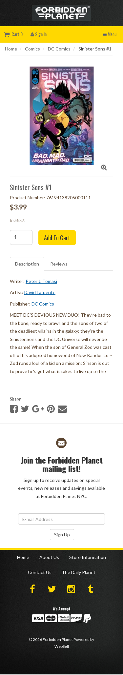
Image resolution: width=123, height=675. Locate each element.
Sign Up (62, 534)
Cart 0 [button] (13, 33)
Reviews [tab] (59, 264)
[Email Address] (61, 519)
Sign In (39, 33)
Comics (32, 48)
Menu (109, 33)
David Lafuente (39, 292)
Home (11, 48)
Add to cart (57, 237)
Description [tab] (27, 264)
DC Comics (59, 48)
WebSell (61, 646)
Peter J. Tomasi (41, 281)
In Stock (17, 220)
